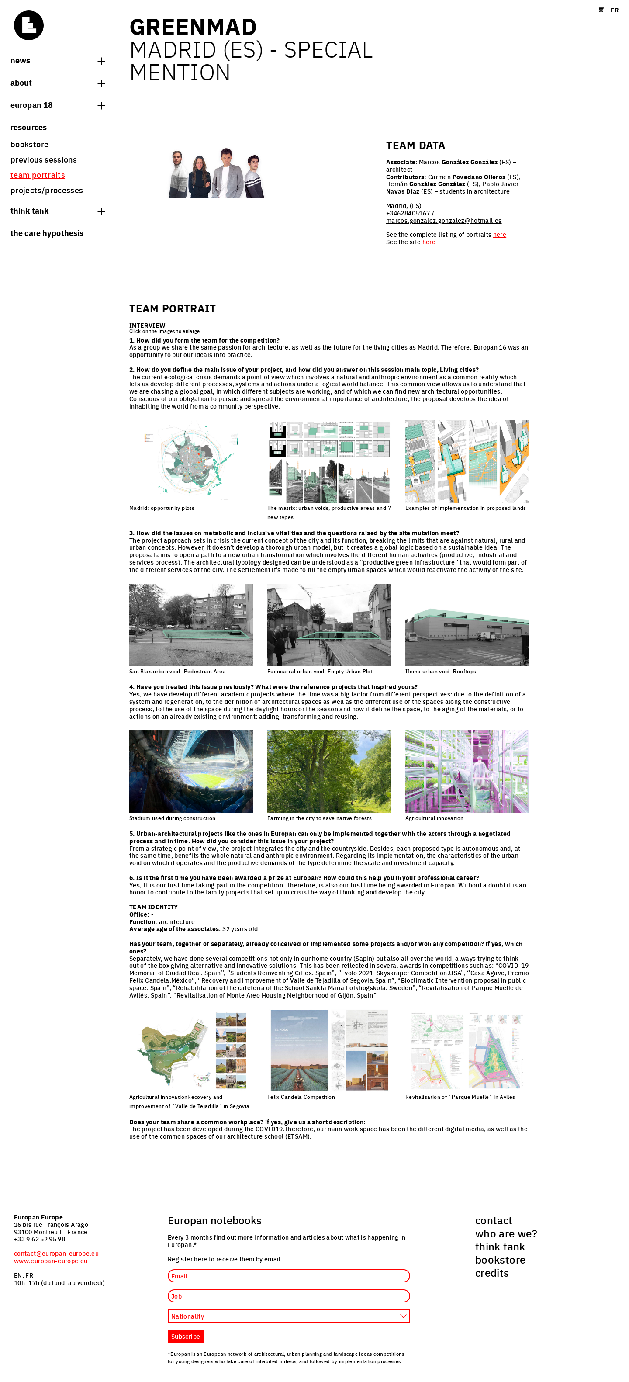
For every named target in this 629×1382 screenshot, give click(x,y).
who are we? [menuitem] (506, 1233)
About (57, 82)
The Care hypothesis (46, 232)
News (57, 60)
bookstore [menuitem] (29, 144)
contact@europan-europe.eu (56, 1253)
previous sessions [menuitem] (43, 159)
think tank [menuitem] (500, 1246)
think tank (57, 210)
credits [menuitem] (492, 1272)
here (499, 234)
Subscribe (185, 1336)
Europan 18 (57, 104)
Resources (57, 126)
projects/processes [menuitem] (46, 189)
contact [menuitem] (494, 1219)
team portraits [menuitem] (37, 174)
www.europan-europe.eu (51, 1260)
